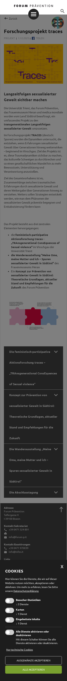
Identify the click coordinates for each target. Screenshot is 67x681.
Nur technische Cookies (19, 649)
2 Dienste (22, 604)
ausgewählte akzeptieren (33, 660)
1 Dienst (21, 613)
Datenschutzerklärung (26, 590)
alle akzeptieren (34, 669)
